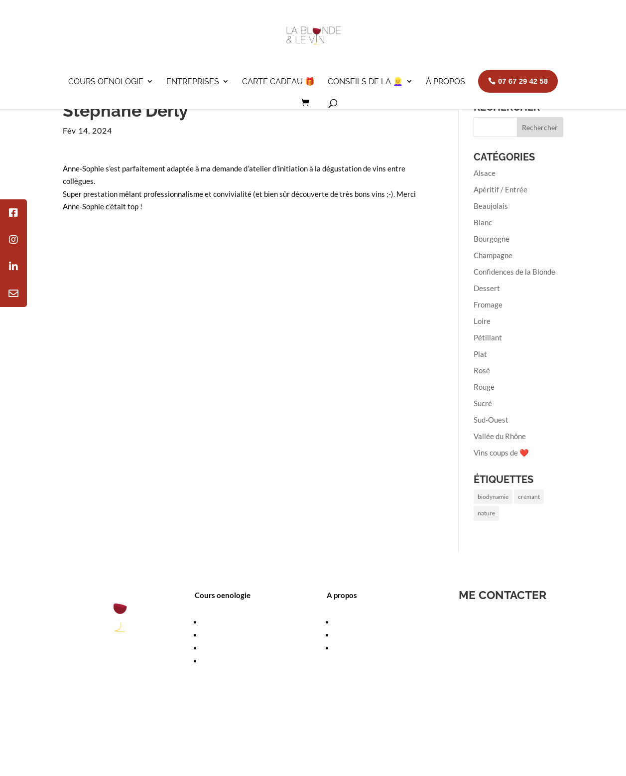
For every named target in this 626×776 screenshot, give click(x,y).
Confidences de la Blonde (514, 271)
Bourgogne (491, 238)
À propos (445, 81)
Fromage (488, 304)
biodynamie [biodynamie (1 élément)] (493, 496)
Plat (480, 353)
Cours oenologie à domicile (245, 647)
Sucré (483, 403)
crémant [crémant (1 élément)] (529, 496)
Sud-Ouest (491, 419)
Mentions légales (208, 731)
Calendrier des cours (235, 634)
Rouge (484, 386)
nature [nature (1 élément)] (486, 513)
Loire (482, 320)
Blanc (483, 222)
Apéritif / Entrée (500, 189)
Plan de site (340, 731)
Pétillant (488, 337)
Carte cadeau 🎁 (278, 81)
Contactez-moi (290, 731)
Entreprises (192, 81)
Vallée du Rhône (500, 436)
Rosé (482, 370)
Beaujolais (491, 205)
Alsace (485, 172)
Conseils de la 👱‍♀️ (365, 81)
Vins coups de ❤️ (501, 452)
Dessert (487, 288)
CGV (250, 731)
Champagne (493, 255)
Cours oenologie (105, 81)
